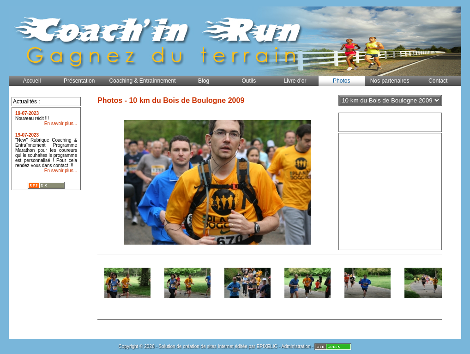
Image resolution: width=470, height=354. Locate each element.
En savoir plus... (60, 123)
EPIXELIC (267, 346)
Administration (295, 346)
